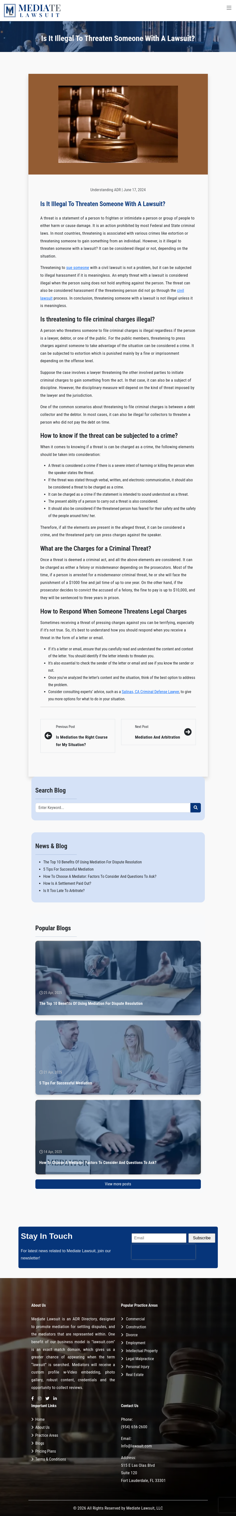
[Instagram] (39, 1398)
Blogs (39, 1443)
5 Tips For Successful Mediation (68, 869)
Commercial (135, 1319)
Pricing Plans (45, 1451)
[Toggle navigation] (229, 10)
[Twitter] (47, 1398)
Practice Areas (46, 1435)
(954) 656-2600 (134, 1426)
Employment (135, 1342)
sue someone (77, 267)
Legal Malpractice (140, 1358)
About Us (42, 1427)
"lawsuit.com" (103, 1341)
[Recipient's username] (113, 807)
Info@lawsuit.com (136, 1445)
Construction (136, 1327)
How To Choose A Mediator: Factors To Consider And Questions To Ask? (100, 876)
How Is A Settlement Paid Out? (67, 883)
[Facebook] (32, 1398)
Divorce (132, 1335)
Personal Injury (137, 1366)
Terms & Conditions (50, 1459)
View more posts (118, 1184)
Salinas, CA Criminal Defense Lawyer (150, 691)
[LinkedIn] (55, 1398)
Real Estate (135, 1374)
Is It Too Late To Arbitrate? (64, 890)
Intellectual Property (141, 1350)
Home (40, 1419)
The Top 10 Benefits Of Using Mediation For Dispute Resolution (92, 862)
